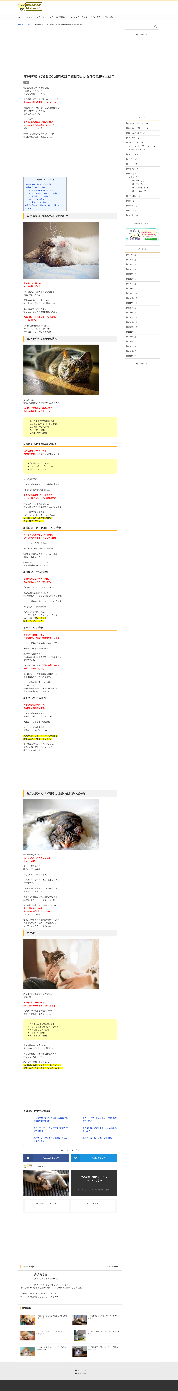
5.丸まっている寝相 (36, 202)
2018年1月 (132, 288)
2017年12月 (132, 293)
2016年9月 (132, 332)
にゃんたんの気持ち (56, 17)
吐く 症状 (136, 184)
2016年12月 (132, 317)
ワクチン (131, 169)
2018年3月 (132, 279)
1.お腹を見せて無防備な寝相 (40, 190)
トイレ (130, 164)
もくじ (21, 17)
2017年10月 (132, 303)
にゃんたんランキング (77, 17)
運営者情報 (82, 1374)
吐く (133, 177)
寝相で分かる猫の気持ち (35, 187)
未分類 (130, 206)
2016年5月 (132, 351)
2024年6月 (132, 255)
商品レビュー (136, 149)
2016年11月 (132, 322)
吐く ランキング (139, 188)
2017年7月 (132, 313)
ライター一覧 (114, 1266)
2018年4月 (132, 274)
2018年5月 (132, 269)
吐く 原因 (136, 181)
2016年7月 (132, 342)
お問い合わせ (109, 17)
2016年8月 (132, 337)
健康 (130, 174)
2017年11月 (132, 298)
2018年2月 (132, 284)
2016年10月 (132, 327)
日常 (130, 201)
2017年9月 (132, 308)
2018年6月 (132, 264)
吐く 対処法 (137, 191)
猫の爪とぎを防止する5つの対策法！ (98, 1138)
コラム (28, 25)
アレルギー (132, 138)
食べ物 (130, 215)
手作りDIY (95, 17)
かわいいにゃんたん (35, 17)
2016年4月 (132, 356)
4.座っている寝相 (35, 199)
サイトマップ (83, 1371)
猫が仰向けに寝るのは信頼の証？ (39, 184)
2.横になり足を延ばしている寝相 (42, 193)
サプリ (130, 159)
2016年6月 (132, 346)
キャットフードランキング (141, 146)
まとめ (28, 208)
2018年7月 (132, 260)
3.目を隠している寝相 (37, 196)
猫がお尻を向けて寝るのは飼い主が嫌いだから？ (45, 205)
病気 (130, 210)
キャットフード (134, 142)
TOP (21, 25)
